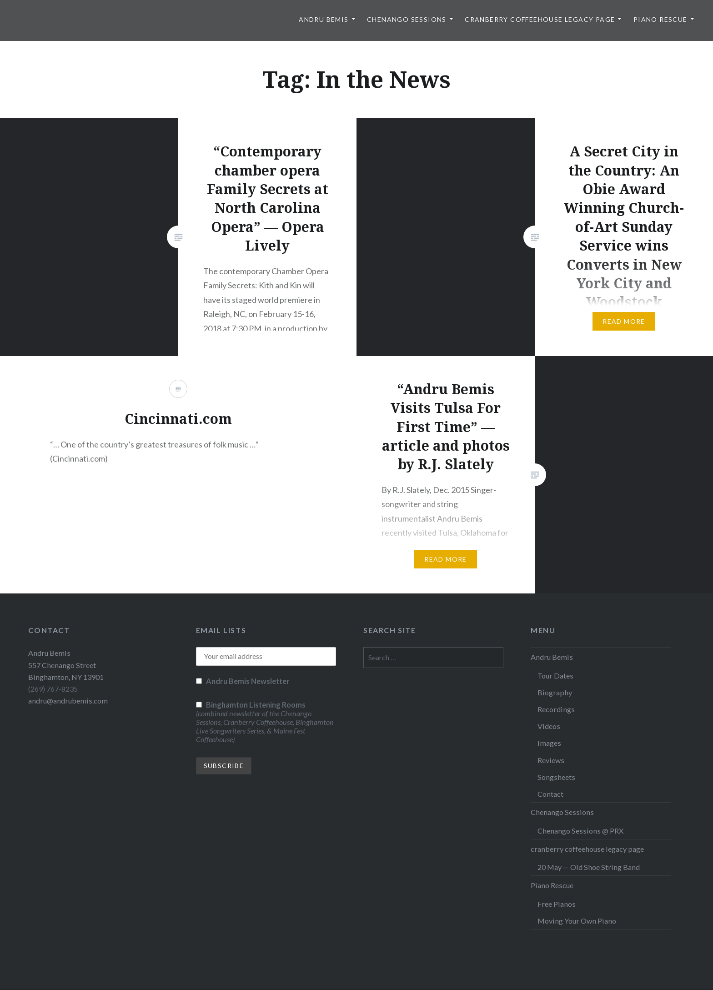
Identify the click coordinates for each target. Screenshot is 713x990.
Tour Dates (555, 675)
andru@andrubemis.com (68, 700)
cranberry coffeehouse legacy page (540, 19)
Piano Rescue (660, 19)
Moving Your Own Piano (576, 920)
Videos (548, 726)
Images (549, 743)
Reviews (550, 760)
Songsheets (556, 777)
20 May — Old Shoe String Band (588, 867)
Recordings (556, 709)
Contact (550, 793)
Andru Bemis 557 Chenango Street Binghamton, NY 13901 (66, 664)
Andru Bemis (323, 19)
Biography (554, 692)
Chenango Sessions (407, 19)
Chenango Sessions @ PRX (580, 830)
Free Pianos (556, 904)
